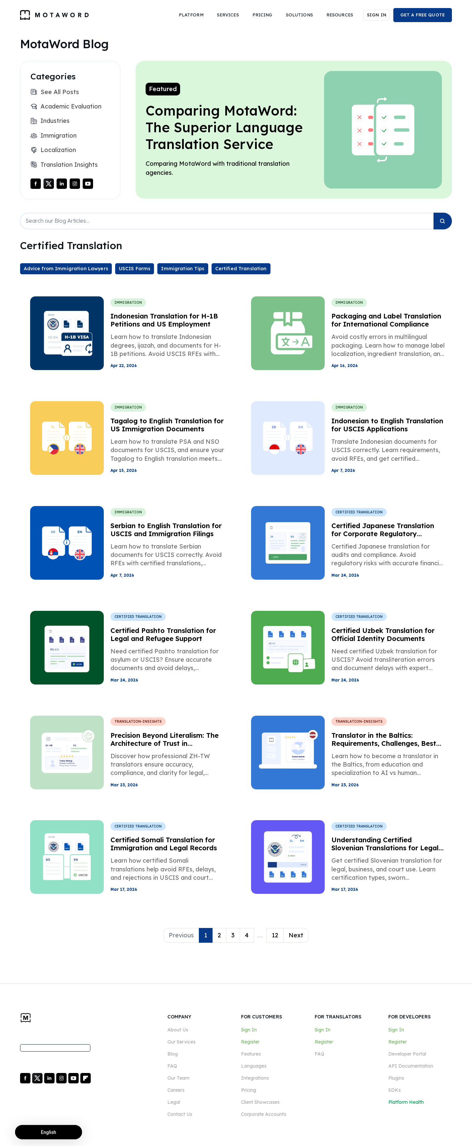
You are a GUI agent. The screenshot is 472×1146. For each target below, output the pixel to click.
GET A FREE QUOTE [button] (422, 14)
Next (296, 935)
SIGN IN (376, 14)
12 (275, 935)
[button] (191, 15)
